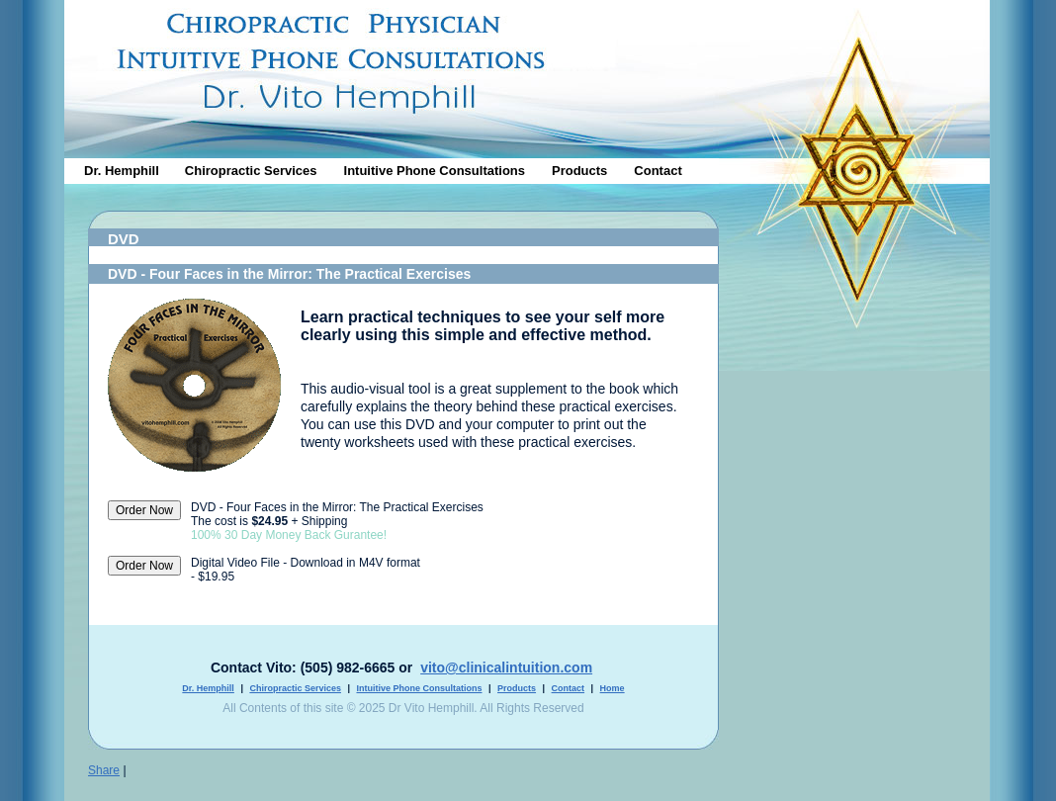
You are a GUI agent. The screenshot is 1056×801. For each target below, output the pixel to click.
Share (104, 770)
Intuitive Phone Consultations (434, 170)
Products (579, 170)
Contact (657, 170)
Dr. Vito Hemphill (854, 106)
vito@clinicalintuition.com (506, 667)
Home (612, 688)
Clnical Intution (527, 74)
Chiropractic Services (251, 170)
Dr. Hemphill (121, 170)
